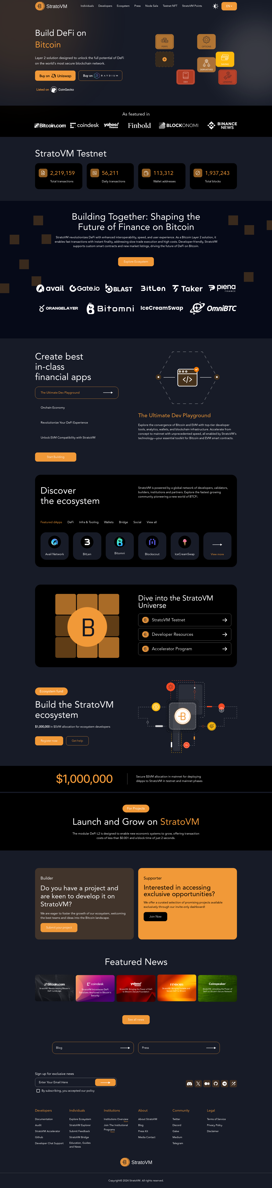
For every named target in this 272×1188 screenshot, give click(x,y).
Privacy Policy (214, 1125)
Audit (38, 1125)
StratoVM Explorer (80, 1125)
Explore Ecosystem (136, 261)
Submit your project (59, 927)
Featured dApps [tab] (51, 522)
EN (228, 6)
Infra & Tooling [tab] (89, 522)
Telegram (178, 1143)
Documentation (44, 1119)
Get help (77, 741)
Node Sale (151, 6)
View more (217, 554)
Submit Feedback (79, 1131)
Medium (177, 1137)
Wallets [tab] (109, 522)
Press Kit (143, 1131)
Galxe (176, 1131)
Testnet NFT (170, 6)
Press (137, 6)
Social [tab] (137, 522)
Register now (49, 741)
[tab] (76, 393)
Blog (140, 1125)
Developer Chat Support (49, 1143)
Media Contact (146, 1137)
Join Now (155, 916)
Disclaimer (213, 1131)
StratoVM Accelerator (47, 1131)
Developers (105, 6)
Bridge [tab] (123, 522)
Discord (177, 1125)
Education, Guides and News (80, 1145)
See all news (136, 1020)
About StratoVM (147, 1119)
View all (152, 522)
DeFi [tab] (71, 522)
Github (39, 1137)
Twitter (176, 1119)
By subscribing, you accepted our (66, 1091)
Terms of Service (216, 1119)
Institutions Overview (116, 1119)
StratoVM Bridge (79, 1137)
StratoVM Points (192, 6)
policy (91, 1091)
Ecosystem (123, 6)
